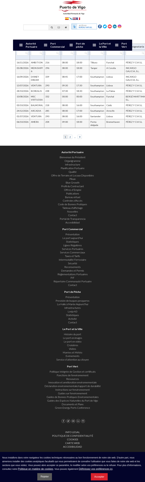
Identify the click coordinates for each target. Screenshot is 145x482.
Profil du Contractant (72, 186)
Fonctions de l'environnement (72, 375)
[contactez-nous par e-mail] (59, 27)
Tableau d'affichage (72, 207)
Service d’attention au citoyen (72, 359)
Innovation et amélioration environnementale (72, 382)
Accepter (99, 476)
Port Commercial (57, 45)
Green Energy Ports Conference (72, 407)
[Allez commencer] (66, 27)
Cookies (72, 439)
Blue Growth (72, 182)
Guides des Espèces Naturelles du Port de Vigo (72, 400)
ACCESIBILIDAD (72, 446)
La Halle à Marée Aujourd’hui (72, 304)
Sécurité (72, 263)
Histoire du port (72, 334)
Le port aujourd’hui (72, 237)
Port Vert (124, 45)
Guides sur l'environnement (72, 393)
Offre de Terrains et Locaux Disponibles (72, 175)
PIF (72, 277)
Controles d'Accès (72, 200)
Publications (72, 193)
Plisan (72, 178)
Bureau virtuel (72, 197)
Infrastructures (72, 307)
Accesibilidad (72, 222)
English (74, 18)
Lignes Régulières (72, 245)
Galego (71, 18)
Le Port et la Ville (105, 45)
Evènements (72, 355)
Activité (72, 318)
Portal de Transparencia (72, 218)
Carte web (72, 442)
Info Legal (72, 432)
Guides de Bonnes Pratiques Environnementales (73, 396)
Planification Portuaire (72, 168)
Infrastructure (72, 164)
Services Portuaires (72, 248)
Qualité (73, 171)
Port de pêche (80, 45)
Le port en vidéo (72, 341)
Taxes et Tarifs (72, 255)
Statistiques (72, 241)
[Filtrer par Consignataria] (135, 53)
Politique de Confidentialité (72, 435)
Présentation (72, 234)
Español (67, 18)
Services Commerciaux (72, 252)
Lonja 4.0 (72, 311)
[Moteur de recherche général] (39, 27)
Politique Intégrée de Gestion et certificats (73, 371)
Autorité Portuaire (31, 45)
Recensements (72, 266)
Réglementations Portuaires (72, 274)
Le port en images (72, 337)
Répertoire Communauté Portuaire (73, 281)
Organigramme (72, 160)
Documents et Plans (73, 404)
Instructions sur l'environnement (72, 389)
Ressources (72, 378)
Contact (72, 215)
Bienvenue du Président (72, 157)
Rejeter (44, 476)
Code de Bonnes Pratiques (72, 204)
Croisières (72, 345)
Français (78, 18)
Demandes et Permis (72, 270)
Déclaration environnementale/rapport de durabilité (72, 385)
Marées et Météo (72, 352)
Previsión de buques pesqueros (72, 300)
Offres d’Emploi (72, 189)
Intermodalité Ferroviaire (72, 259)
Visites (72, 348)
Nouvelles (72, 211)
